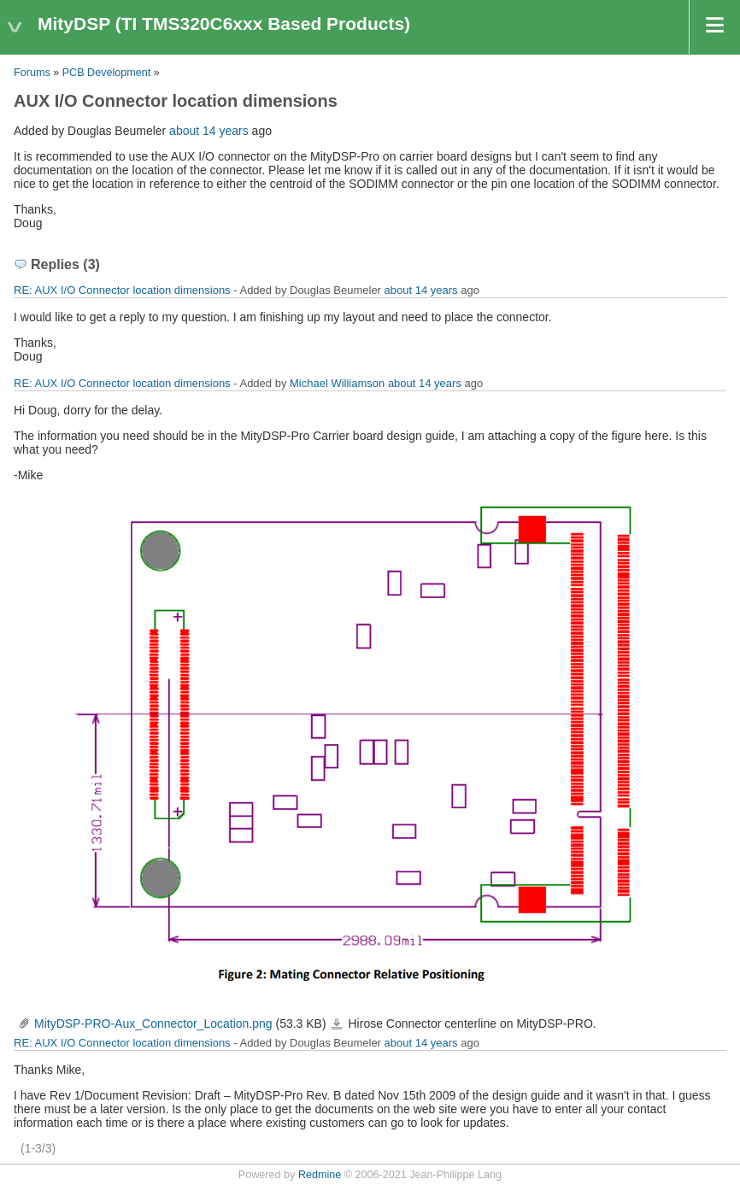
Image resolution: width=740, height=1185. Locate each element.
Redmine (319, 1175)
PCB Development (106, 73)
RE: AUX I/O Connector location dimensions (122, 290)
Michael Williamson (337, 383)
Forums (32, 73)
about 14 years (209, 131)
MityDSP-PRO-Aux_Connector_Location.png (153, 1023)
